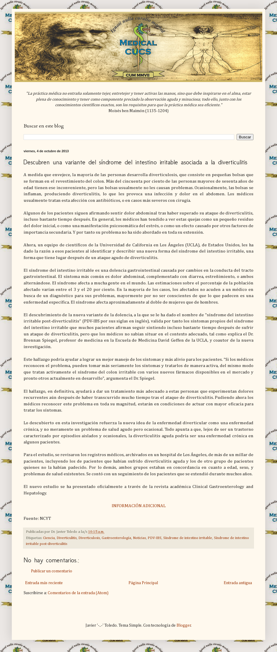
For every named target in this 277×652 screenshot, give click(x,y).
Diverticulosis (89, 538)
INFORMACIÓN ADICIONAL (139, 506)
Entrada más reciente (44, 583)
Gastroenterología (116, 538)
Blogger (184, 625)
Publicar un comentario (51, 571)
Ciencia (49, 538)
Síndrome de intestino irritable (187, 538)
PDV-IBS (154, 538)
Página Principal (143, 583)
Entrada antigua (238, 583)
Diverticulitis (67, 538)
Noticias (139, 538)
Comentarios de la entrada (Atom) (78, 593)
